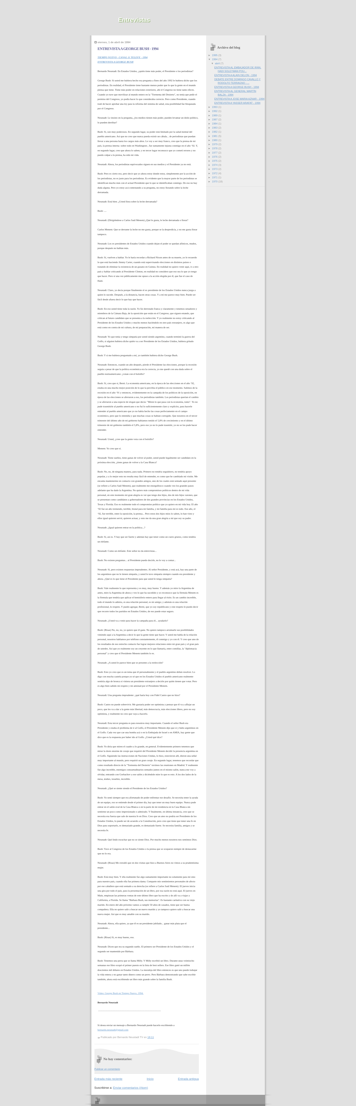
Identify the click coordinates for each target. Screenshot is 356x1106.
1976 (215, 156)
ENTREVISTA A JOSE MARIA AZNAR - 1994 (239, 98)
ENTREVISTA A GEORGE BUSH (116, 61)
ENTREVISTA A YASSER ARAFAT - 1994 (237, 103)
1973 (215, 169)
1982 (215, 131)
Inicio (150, 1079)
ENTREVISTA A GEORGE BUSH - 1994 (236, 87)
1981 (215, 136)
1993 (215, 107)
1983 (215, 127)
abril (217, 63)
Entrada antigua (188, 1079)
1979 (215, 144)
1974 (215, 165)
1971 (215, 177)
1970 (215, 181)
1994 (215, 59)
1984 (215, 123)
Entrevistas (134, 19)
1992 (215, 111)
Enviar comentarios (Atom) (130, 1087)
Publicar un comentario (107, 1069)
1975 (215, 160)
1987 (215, 119)
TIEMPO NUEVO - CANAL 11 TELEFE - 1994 (123, 57)
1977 (215, 152)
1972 (215, 173)
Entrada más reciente (108, 1079)
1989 (215, 115)
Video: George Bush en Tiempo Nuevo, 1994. (120, 993)
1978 (215, 148)
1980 (215, 140)
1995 (215, 55)
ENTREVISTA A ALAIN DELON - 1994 (235, 75)
